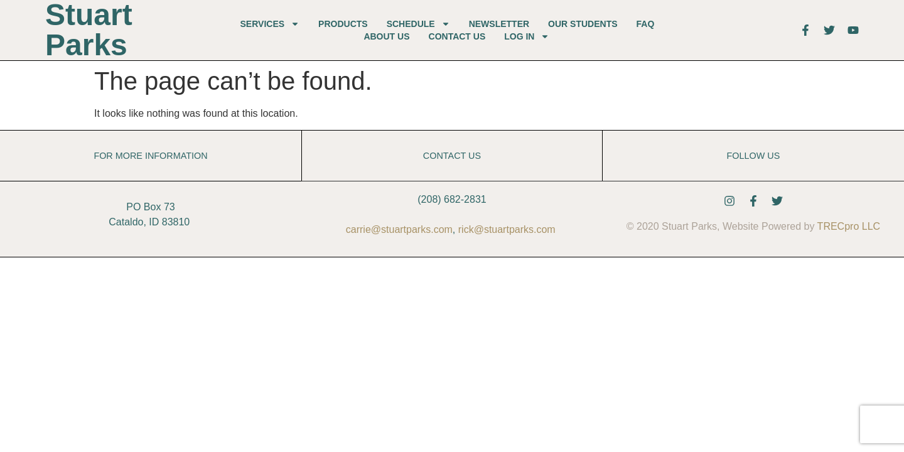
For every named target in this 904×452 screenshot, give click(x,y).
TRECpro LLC (848, 226)
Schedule (418, 24)
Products (343, 24)
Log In (526, 36)
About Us (386, 36)
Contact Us (457, 36)
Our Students (582, 24)
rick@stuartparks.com (507, 229)
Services (270, 24)
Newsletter (499, 24)
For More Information (150, 156)
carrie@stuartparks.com (399, 229)
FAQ (646, 24)
